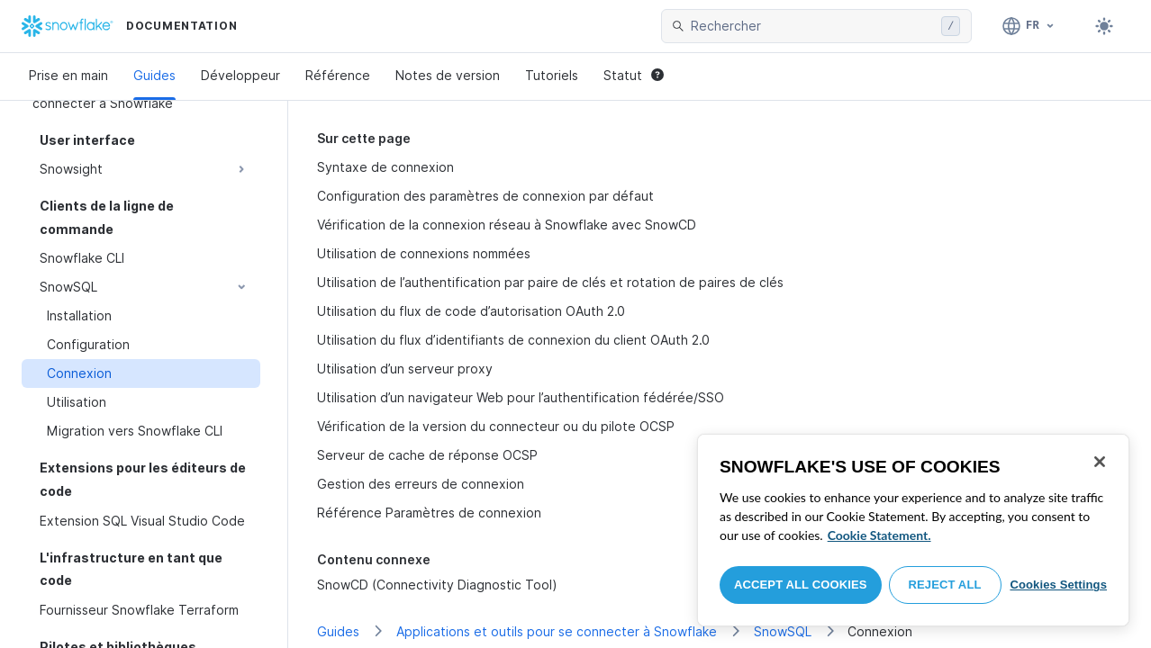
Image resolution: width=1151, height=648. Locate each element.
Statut (633, 75)
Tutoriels (551, 75)
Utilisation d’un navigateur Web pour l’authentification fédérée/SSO (520, 397)
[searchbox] (812, 26)
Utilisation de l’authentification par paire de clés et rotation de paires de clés (550, 282)
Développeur (240, 75)
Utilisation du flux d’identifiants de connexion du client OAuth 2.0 (513, 339)
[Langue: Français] (1029, 26)
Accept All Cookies (800, 584)
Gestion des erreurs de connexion (420, 483)
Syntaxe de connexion (385, 167)
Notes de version (447, 75)
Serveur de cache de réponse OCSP (427, 455)
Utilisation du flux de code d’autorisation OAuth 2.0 (471, 311)
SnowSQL (782, 631)
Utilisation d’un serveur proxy (405, 368)
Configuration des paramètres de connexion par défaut (485, 195)
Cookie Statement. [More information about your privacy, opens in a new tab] (879, 535)
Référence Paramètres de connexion (429, 512)
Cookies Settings (1058, 584)
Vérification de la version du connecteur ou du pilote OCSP (496, 426)
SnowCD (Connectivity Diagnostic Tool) (437, 584)
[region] (913, 530)
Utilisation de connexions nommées (423, 253)
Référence (337, 75)
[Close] (1099, 462)
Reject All (945, 584)
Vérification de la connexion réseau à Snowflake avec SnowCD (506, 224)
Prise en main (68, 75)
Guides (154, 75)
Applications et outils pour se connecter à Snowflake (556, 631)
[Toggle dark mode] (1104, 26)
